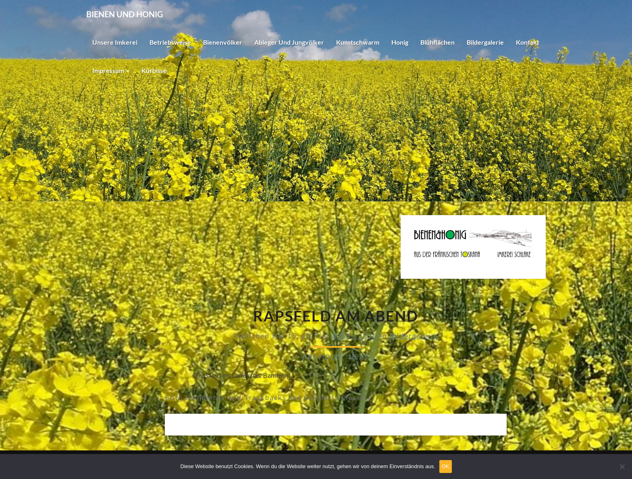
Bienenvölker (222, 42)
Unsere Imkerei (114, 42)
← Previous (316, 356)
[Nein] (622, 466)
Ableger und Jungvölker (289, 42)
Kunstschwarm (357, 42)
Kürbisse (154, 70)
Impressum (110, 70)
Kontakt (527, 42)
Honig (399, 42)
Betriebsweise (170, 42)
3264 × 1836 (355, 335)
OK (445, 466)
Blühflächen (437, 42)
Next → (364, 356)
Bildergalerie (485, 42)
